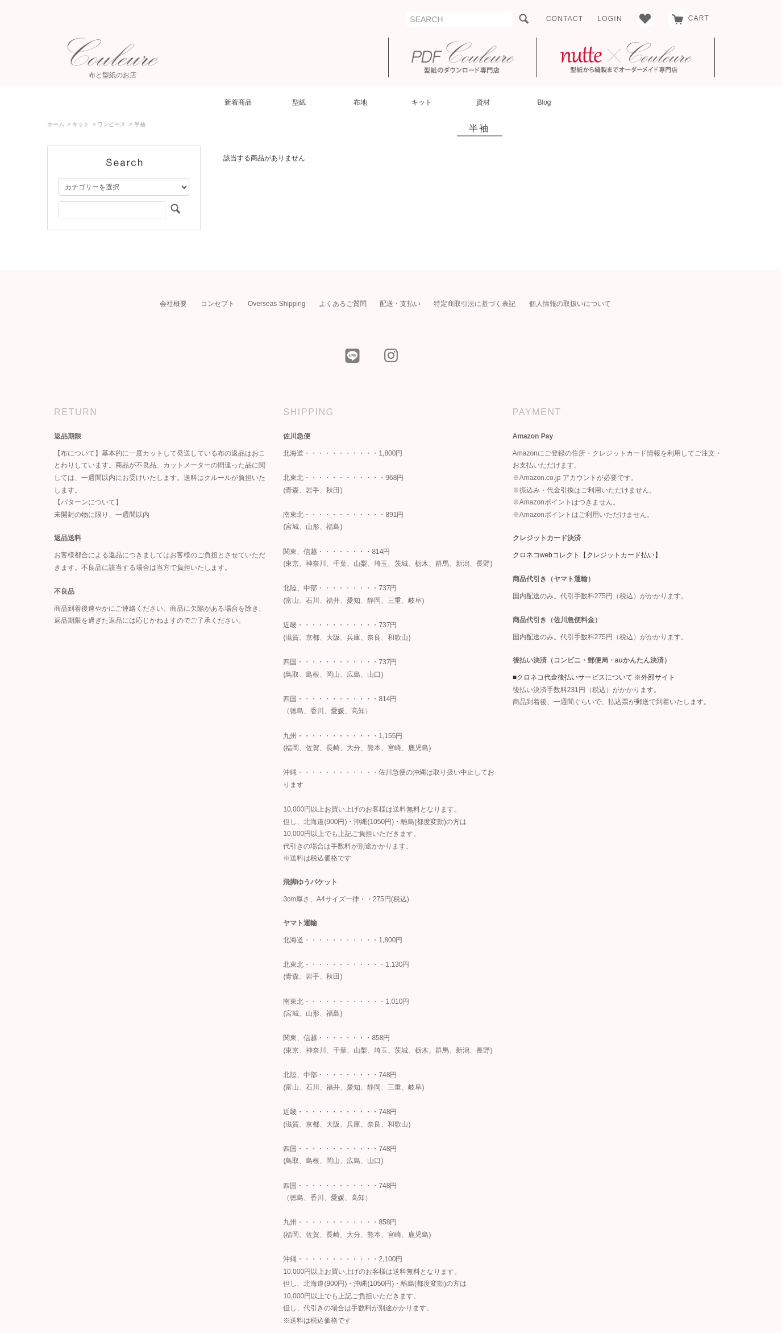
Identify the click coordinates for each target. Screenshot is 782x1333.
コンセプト (218, 304)
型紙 (299, 102)
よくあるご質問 (343, 304)
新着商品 (238, 102)
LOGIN (609, 19)
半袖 (139, 124)
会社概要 (173, 304)
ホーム (55, 124)
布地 (360, 102)
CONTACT (565, 19)
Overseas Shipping (276, 304)
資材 (483, 102)
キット (421, 102)
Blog (544, 102)
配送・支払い (400, 304)
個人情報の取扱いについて (570, 304)
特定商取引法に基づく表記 (474, 304)
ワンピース (111, 124)
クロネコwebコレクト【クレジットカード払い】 (587, 555)
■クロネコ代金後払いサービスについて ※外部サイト (594, 677)
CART (688, 18)
